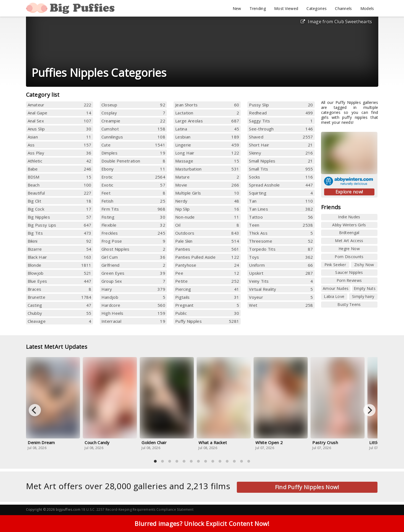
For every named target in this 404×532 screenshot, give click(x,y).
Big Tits (59, 233)
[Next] (369, 410)
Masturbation (207, 169)
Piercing (207, 289)
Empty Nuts (365, 288)
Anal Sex (59, 120)
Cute (133, 144)
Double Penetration (133, 161)
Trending (258, 8)
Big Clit (59, 201)
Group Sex (133, 281)
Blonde (59, 265)
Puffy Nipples (207, 321)
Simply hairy (363, 296)
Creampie (133, 120)
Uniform (281, 265)
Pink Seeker (335, 264)
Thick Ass (281, 233)
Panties (207, 249)
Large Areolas (207, 120)
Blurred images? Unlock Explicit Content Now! (202, 525)
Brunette (59, 297)
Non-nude (207, 217)
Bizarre (59, 249)
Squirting (281, 193)
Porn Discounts (349, 256)
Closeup (133, 104)
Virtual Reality (281, 289)
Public (207, 313)
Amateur (59, 104)
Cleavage (59, 321)
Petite (207, 281)
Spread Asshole (281, 185)
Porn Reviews (349, 280)
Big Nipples (59, 217)
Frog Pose (133, 241)
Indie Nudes (349, 216)
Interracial (133, 321)
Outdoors (207, 233)
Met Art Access (349, 240)
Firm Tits (133, 209)
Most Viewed (286, 8)
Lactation (207, 112)
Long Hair (207, 153)
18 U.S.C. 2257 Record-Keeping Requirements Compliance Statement (137, 509)
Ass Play (59, 153)
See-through (281, 128)
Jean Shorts (207, 104)
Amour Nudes (335, 288)
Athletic (59, 161)
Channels (343, 8)
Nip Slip (207, 209)
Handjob (133, 297)
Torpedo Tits (281, 249)
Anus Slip (59, 128)
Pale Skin (207, 241)
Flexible (133, 225)
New (237, 8)
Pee (207, 273)
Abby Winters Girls (349, 224)
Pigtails (207, 297)
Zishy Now (364, 264)
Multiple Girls (207, 193)
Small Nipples (281, 161)
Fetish (133, 201)
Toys (281, 257)
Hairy (133, 289)
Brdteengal (349, 232)
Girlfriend (133, 265)
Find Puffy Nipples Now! (307, 487)
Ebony (133, 169)
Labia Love (334, 296)
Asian (59, 136)
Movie (207, 185)
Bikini (59, 241)
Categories (316, 8)
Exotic (133, 185)
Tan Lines (281, 209)
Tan (281, 201)
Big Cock (59, 209)
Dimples (133, 153)
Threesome (281, 241)
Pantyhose (207, 265)
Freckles (133, 233)
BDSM (59, 177)
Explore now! (349, 192)
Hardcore (133, 305)
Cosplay (133, 112)
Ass (59, 144)
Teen (281, 225)
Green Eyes (133, 273)
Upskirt (281, 273)
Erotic (133, 177)
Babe (59, 169)
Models (367, 8)
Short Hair (281, 144)
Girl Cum (133, 257)
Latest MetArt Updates (60, 346)
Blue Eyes (59, 281)
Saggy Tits (281, 120)
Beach (59, 185)
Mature (207, 177)
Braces (59, 289)
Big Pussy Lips (59, 225)
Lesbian (207, 136)
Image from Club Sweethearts (336, 22)
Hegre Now (349, 248)
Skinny (281, 153)
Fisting (133, 217)
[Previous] (35, 410)
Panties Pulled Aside (207, 257)
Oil (207, 225)
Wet (281, 305)
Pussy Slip (281, 104)
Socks (281, 177)
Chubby (59, 313)
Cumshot (133, 128)
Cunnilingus (133, 136)
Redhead (281, 112)
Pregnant (207, 305)
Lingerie (207, 144)
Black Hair (59, 257)
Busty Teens (349, 304)
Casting (59, 305)
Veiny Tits (281, 281)
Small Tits (281, 169)
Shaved (281, 136)
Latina (207, 128)
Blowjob (59, 273)
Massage (207, 161)
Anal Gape (59, 112)
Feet (133, 193)
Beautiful (59, 193)
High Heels (133, 313)
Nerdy (207, 201)
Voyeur (281, 297)
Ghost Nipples (133, 249)
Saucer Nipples (349, 272)
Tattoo (281, 217)
